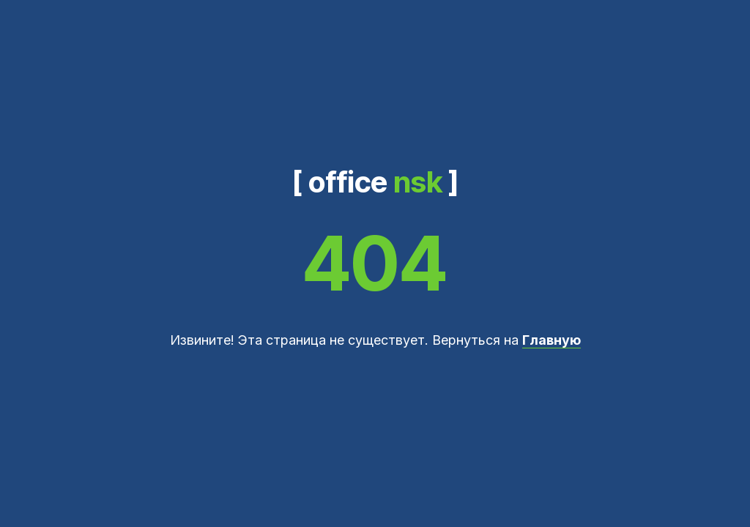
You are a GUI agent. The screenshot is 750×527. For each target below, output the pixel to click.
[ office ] (375, 182)
